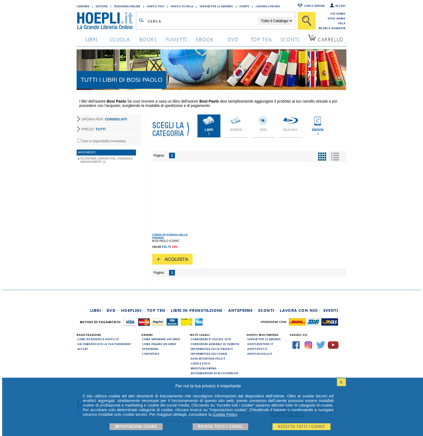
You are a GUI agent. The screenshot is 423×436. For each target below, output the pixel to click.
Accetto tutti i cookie (301, 427)
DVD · (112, 310)
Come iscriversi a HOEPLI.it (98, 339)
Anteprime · (241, 310)
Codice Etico (200, 363)
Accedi (340, 5)
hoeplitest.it (257, 348)
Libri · (97, 310)
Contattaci (150, 353)
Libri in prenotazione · (198, 310)
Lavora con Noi (268, 6)
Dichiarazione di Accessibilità (214, 373)
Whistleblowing (203, 368)
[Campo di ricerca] (203, 21)
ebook (205, 39)
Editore (102, 6)
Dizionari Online (127, 6)
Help (342, 23)
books (148, 39)
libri (92, 39)
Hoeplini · (132, 310)
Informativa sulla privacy (212, 348)
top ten (261, 39)
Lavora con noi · (300, 310)
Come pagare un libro (159, 344)
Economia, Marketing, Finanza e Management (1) (106, 160)
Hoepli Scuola (182, 6)
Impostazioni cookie (136, 427)
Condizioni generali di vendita (215, 344)
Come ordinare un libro (161, 339)
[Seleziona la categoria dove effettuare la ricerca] (276, 21)
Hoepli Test (156, 6)
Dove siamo (337, 18)
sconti (289, 39)
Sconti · (267, 310)
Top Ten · (157, 310)
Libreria (83, 6)
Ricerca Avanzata (332, 28)
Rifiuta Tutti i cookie (220, 427)
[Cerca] (307, 21)
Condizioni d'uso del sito (211, 339)
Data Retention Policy (208, 358)
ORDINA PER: (104, 119)
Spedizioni (150, 348)
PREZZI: (93, 129)
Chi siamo (338, 13)
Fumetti (176, 39)
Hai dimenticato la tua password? (104, 344)
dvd (233, 39)
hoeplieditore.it (260, 344)
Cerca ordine (314, 5)
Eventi (244, 6)
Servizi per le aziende (216, 6)
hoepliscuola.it (259, 353)
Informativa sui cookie (209, 353)
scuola (120, 39)
